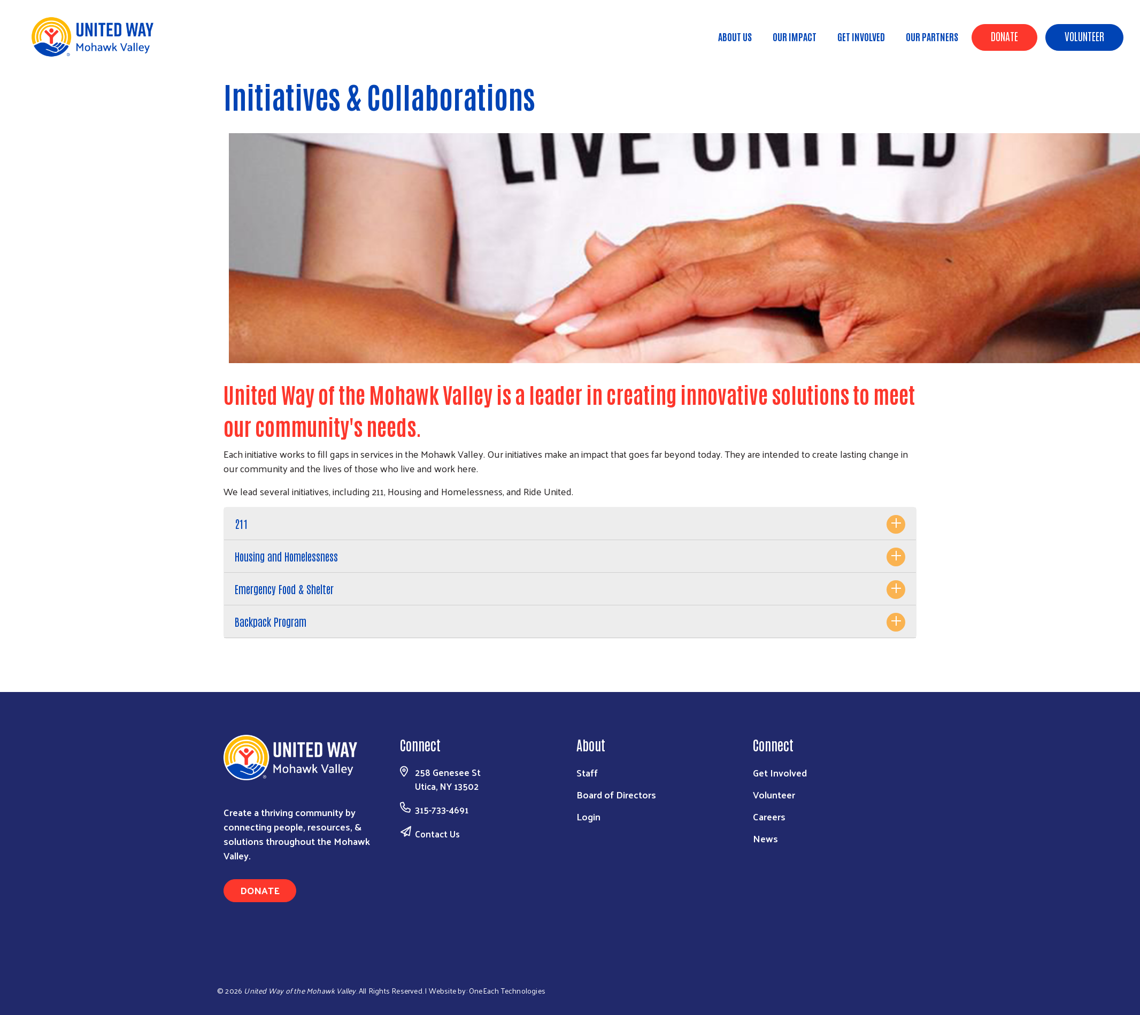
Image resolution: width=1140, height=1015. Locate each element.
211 (241, 523)
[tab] (570, 524)
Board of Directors (616, 794)
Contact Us (437, 834)
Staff (587, 772)
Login (588, 816)
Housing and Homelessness (286, 556)
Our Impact (795, 36)
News (765, 838)
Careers (769, 816)
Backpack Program (270, 621)
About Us (735, 36)
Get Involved (861, 36)
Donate (1004, 36)
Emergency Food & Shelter (284, 589)
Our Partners (932, 36)
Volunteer (1084, 36)
